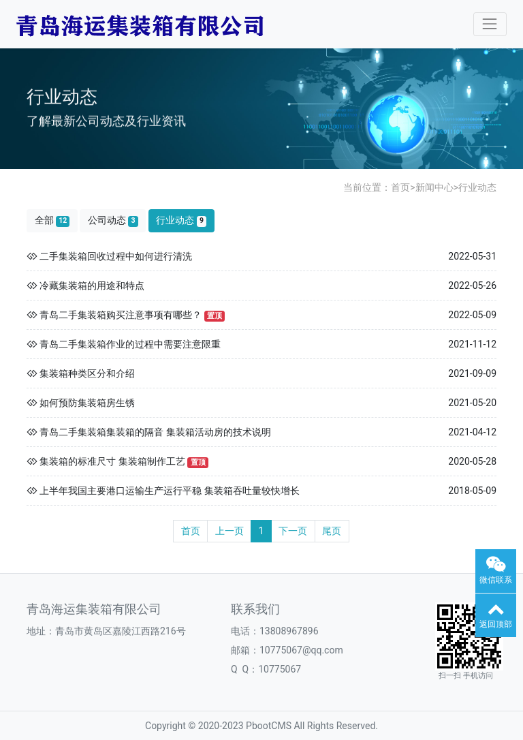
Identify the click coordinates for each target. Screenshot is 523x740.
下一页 (293, 530)
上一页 (229, 530)
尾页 (331, 530)
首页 (400, 187)
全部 (52, 220)
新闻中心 (434, 187)
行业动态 (477, 187)
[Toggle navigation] (490, 24)
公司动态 (113, 220)
